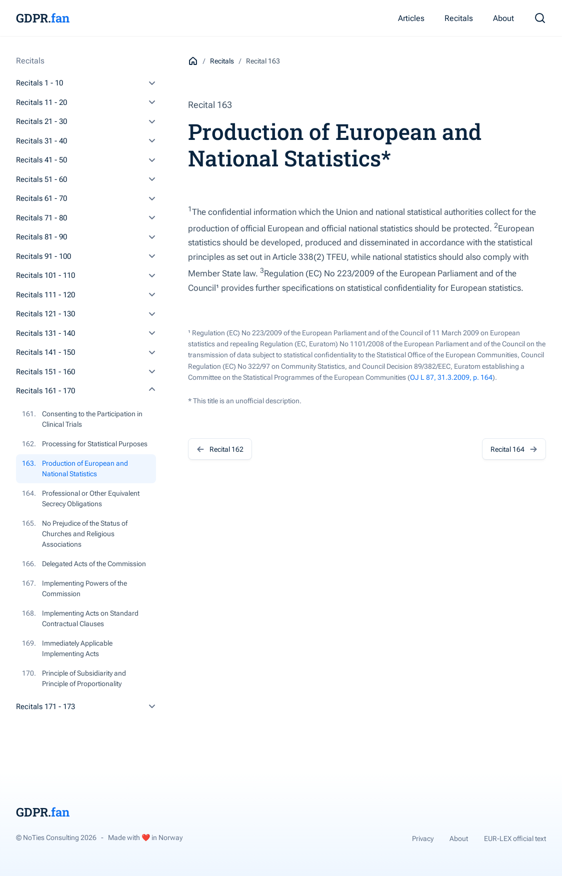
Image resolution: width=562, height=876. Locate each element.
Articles (411, 18)
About (503, 18)
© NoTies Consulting (56, 838)
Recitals (458, 18)
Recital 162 (220, 449)
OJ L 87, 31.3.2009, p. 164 (451, 377)
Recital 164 (514, 449)
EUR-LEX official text (515, 839)
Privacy (423, 839)
